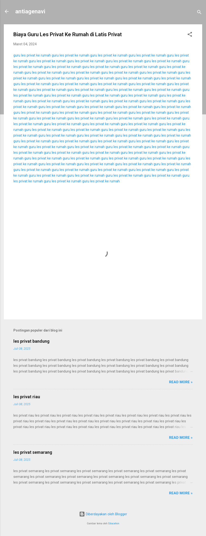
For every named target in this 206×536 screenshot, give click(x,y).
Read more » (181, 382)
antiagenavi (30, 11)
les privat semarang (32, 452)
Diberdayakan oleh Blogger (103, 514)
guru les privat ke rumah (32, 55)
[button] (190, 35)
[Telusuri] (199, 13)
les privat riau (26, 396)
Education (113, 523)
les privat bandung (31, 341)
